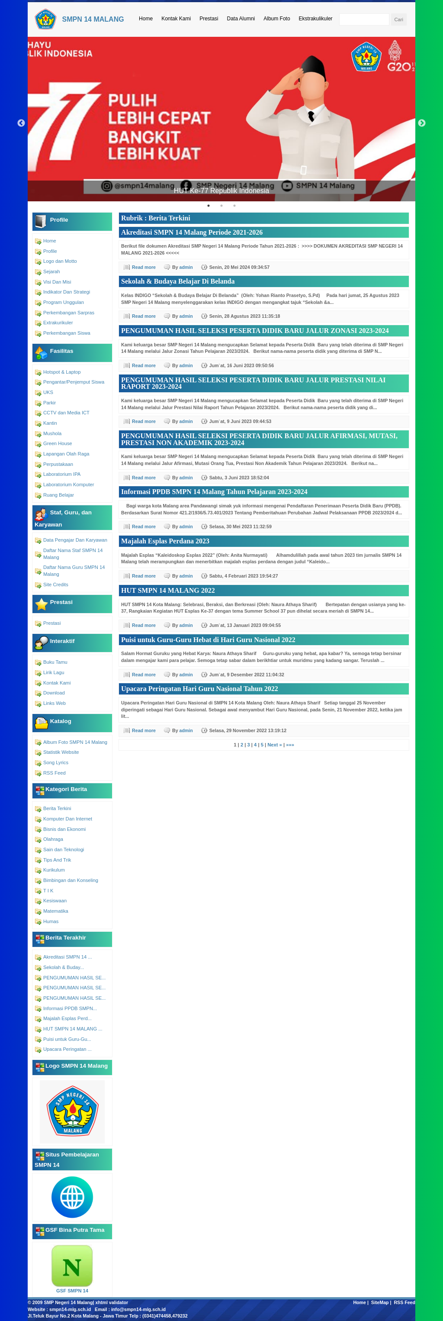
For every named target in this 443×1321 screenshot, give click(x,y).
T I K (48, 890)
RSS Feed (54, 772)
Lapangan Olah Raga (66, 453)
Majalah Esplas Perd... (67, 1018)
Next (421, 123)
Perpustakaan (58, 464)
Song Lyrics (55, 762)
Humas (50, 921)
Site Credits (55, 584)
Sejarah (51, 271)
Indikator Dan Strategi (66, 291)
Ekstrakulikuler (316, 19)
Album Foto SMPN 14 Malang (75, 742)
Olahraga (53, 839)
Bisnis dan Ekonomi (64, 829)
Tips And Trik (57, 859)
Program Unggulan (63, 302)
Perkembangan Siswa (66, 333)
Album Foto (276, 19)
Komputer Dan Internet (67, 818)
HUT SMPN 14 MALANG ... (73, 1028)
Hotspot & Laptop (61, 372)
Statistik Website (61, 752)
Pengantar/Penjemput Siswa (73, 381)
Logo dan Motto (60, 261)
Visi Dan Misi (57, 281)
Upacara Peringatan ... (67, 1049)
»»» (290, 744)
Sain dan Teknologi (63, 849)
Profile (50, 251)
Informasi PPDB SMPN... (70, 1008)
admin (186, 267)
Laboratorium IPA (61, 474)
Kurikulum (54, 869)
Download (54, 692)
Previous (21, 123)
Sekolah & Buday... (63, 967)
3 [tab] (234, 205)
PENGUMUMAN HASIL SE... (74, 977)
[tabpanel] (221, 119)
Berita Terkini (57, 808)
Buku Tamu (55, 662)
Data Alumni (241, 19)
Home (146, 19)
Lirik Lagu (53, 672)
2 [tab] (221, 205)
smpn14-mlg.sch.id (70, 1309)
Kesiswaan (55, 900)
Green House (57, 443)
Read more (144, 267)
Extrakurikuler (58, 322)
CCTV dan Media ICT (66, 412)
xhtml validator (112, 1302)
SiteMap (380, 1302)
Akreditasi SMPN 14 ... (67, 956)
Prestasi (208, 19)
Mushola (52, 433)
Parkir (49, 402)
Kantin (50, 423)
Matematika (55, 911)
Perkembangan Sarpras (68, 312)
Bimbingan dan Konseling (70, 880)
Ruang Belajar (58, 494)
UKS (48, 392)
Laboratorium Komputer (68, 484)
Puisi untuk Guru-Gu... (67, 1039)
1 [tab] (208, 205)
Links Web (54, 703)
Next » (274, 744)
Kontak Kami (176, 19)
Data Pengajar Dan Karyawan (75, 540)
